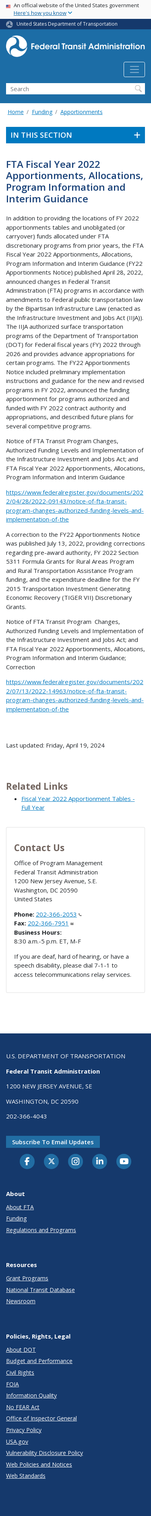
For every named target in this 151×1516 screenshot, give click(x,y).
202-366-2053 (59, 914)
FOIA (12, 1384)
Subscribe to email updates (53, 1142)
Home (16, 112)
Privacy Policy (23, 1430)
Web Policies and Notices (39, 1464)
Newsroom (20, 1301)
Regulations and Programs (41, 1230)
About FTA (20, 1207)
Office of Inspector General (41, 1418)
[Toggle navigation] (134, 69)
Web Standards (26, 1475)
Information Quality (31, 1395)
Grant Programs (27, 1278)
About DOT (21, 1349)
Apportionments (81, 112)
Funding (42, 112)
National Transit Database (40, 1290)
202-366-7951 (51, 923)
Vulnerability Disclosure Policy (44, 1453)
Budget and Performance (39, 1361)
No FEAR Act (22, 1407)
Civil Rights (20, 1372)
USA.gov (17, 1441)
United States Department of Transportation (67, 23)
